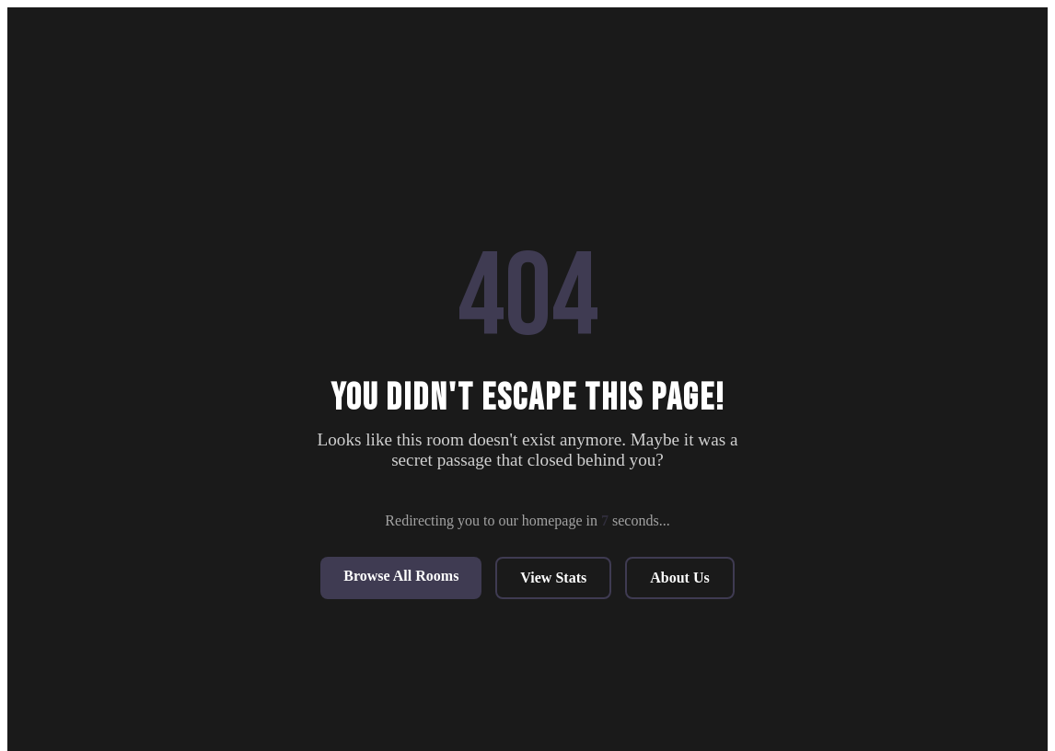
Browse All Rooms (400, 575)
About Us (679, 577)
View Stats (553, 577)
